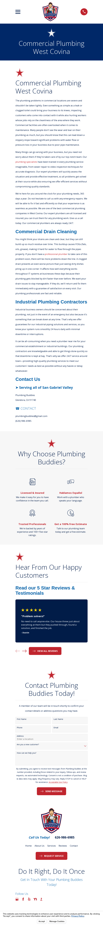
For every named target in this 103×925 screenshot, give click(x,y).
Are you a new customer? (28, 744)
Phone (19, 728)
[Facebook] (23, 899)
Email (56, 728)
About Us (39, 845)
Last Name (58, 719)
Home (28, 845)
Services (51, 845)
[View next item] (24, 651)
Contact (74, 845)
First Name (21, 719)
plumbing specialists (26, 161)
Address (20, 736)
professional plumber (56, 254)
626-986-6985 (64, 837)
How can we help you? (26, 753)
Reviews (63, 845)
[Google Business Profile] (17, 899)
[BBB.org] (41, 899)
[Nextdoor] (35, 899)
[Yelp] (29, 899)
